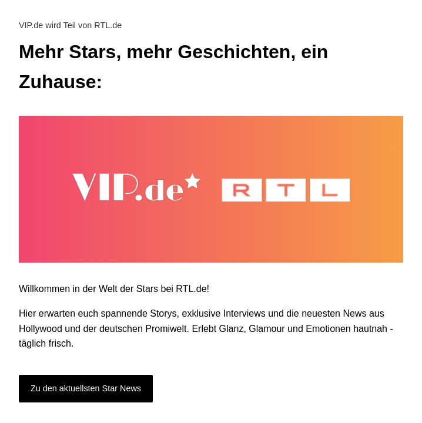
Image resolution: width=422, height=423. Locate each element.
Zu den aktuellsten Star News (86, 388)
